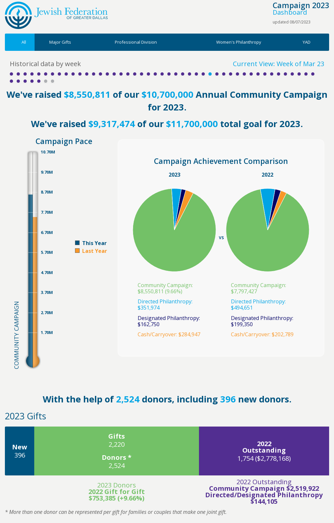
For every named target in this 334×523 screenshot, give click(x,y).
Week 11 (80, 74)
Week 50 (38, 81)
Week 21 (148, 74)
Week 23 (162, 74)
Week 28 (196, 74)
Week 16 (114, 74)
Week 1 (11, 74)
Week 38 (264, 74)
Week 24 (169, 74)
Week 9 (66, 74)
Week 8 (59, 74)
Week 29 (203, 74)
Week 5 (38, 74)
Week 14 (100, 74)
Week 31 (217, 74)
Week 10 (73, 74)
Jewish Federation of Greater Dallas (56, 15)
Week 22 (155, 74)
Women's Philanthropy (238, 42)
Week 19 (134, 74)
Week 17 (121, 74)
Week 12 (86, 74)
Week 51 (45, 81)
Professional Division (136, 42)
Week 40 (278, 74)
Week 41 (285, 74)
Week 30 (210, 74)
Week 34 (237, 74)
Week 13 (93, 74)
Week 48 (25, 81)
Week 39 (271, 74)
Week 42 (292, 74)
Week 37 (258, 74)
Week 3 (25, 74)
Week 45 (312, 74)
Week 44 (306, 74)
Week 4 (32, 74)
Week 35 (244, 74)
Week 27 (189, 74)
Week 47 (18, 81)
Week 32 (223, 74)
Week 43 (299, 74)
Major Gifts (60, 42)
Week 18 (127, 74)
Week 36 (251, 74)
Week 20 (141, 74)
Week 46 (11, 81)
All (24, 42)
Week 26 (182, 74)
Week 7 (52, 74)
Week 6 (45, 74)
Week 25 (175, 74)
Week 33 (230, 74)
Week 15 (107, 74)
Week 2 (18, 74)
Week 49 (32, 81)
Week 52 (52, 81)
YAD (307, 42)
